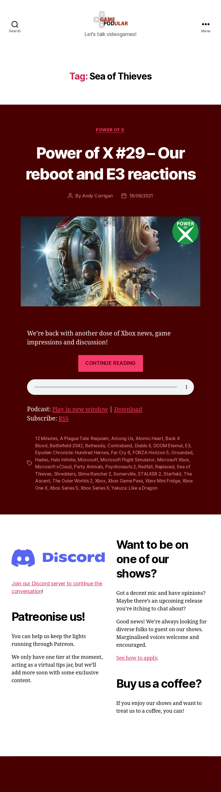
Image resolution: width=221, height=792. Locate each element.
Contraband (122, 475)
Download (131, 440)
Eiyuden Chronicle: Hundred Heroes (80, 482)
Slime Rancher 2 (133, 503)
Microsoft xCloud (88, 496)
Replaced (45, 503)
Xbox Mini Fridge (65, 517)
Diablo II (146, 475)
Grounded (45, 489)
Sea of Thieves (73, 503)
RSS (63, 449)
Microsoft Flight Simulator (151, 489)
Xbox (158, 510)
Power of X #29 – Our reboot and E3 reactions (110, 182)
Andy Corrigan (96, 226)
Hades (65, 489)
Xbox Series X (160, 517)
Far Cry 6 (130, 482)
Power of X (110, 139)
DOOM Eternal (172, 475)
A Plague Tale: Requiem (85, 469)
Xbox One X (98, 517)
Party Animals (123, 496)
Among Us (124, 469)
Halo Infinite (87, 489)
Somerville (164, 503)
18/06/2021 (141, 226)
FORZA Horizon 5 (160, 482)
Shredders (103, 503)
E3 (38, 482)
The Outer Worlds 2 (129, 510)
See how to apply (136, 694)
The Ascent (94, 510)
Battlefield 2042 (67, 475)
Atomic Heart (151, 469)
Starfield (70, 510)
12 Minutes (46, 469)
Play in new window (81, 440)
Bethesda (97, 475)
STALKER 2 (47, 510)
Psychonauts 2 (156, 496)
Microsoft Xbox (51, 496)
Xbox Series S (128, 517)
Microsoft (112, 489)
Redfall (181, 496)
